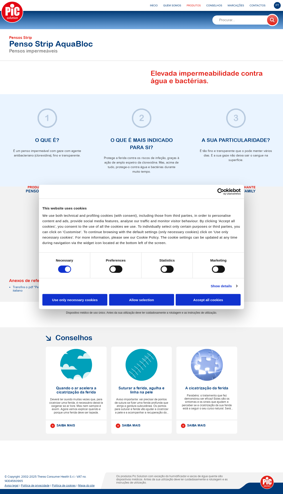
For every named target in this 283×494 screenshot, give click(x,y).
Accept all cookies (208, 300)
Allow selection (141, 300)
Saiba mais (62, 425)
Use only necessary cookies (75, 300)
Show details (221, 286)
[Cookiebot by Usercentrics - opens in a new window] (221, 191)
